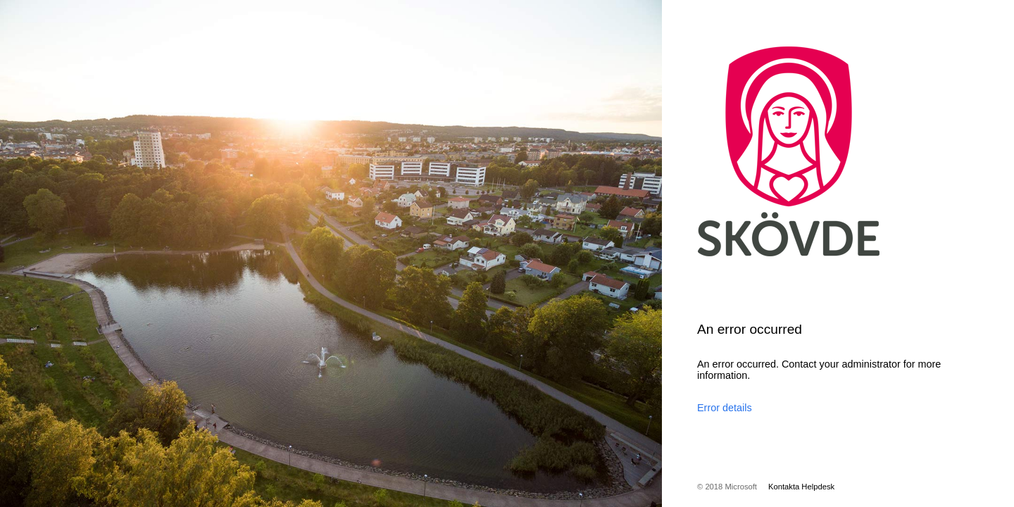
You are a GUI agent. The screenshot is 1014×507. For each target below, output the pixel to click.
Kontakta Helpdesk (801, 486)
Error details (724, 407)
